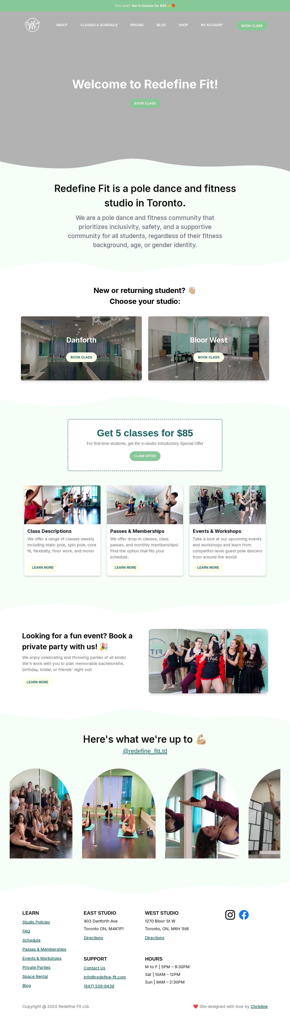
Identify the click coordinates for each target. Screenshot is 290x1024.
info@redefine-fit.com (105, 977)
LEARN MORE (43, 567)
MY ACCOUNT (212, 25)
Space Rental (35, 976)
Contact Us (94, 968)
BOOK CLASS (252, 26)
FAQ (26, 931)
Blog (26, 985)
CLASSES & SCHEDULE (99, 25)
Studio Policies (36, 922)
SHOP (183, 25)
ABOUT (62, 25)
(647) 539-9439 (99, 986)
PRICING (137, 25)
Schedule (31, 940)
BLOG (161, 25)
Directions (93, 937)
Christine (259, 1006)
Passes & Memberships (44, 949)
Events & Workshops (41, 958)
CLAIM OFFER (145, 456)
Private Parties (36, 967)
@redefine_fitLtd (145, 751)
